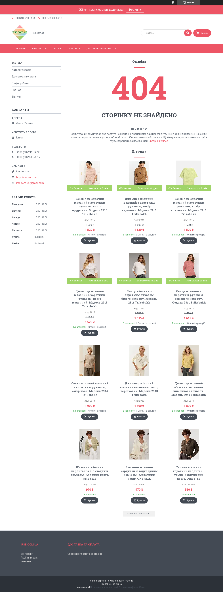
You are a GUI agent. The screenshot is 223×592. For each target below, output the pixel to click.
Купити (91, 240)
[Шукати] (188, 33)
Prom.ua (129, 581)
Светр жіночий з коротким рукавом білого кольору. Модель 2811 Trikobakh (139, 296)
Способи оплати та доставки (85, 553)
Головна (20, 48)
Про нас (57, 48)
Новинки (135, 9)
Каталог (37, 48)
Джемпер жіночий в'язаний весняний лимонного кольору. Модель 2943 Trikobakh (188, 389)
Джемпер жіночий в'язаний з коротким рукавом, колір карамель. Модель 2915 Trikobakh (139, 206)
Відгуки (16, 96)
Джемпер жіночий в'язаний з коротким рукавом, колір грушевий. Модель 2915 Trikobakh (189, 206)
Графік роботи (20, 83)
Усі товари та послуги (137, 513)
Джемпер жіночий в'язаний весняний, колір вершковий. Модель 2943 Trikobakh (139, 389)
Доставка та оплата (99, 48)
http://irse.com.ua (26, 177)
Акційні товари (29, 557)
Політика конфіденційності (132, 587)
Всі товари (27, 553)
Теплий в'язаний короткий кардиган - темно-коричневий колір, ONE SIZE (188, 472)
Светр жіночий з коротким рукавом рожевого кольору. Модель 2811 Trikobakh (188, 296)
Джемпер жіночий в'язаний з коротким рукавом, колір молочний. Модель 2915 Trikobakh (90, 298)
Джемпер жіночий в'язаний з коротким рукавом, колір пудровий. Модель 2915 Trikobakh (89, 206)
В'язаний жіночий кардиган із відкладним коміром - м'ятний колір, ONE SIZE (90, 472)
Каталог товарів (21, 69)
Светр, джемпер (158, 141)
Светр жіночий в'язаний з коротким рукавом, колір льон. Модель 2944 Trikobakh (89, 389)
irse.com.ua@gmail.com (30, 183)
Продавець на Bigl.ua (112, 584)
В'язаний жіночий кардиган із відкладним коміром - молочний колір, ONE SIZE (139, 472)
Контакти (74, 48)
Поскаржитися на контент (103, 587)
